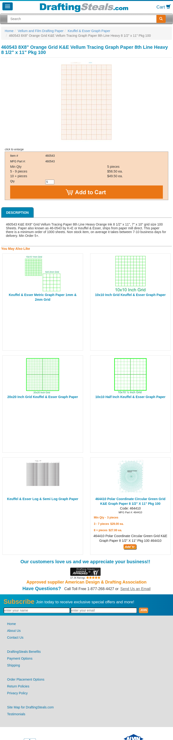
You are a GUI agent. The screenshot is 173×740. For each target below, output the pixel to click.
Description (17, 212)
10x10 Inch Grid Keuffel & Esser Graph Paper (130, 295)
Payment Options (19, 658)
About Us (14, 631)
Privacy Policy (17, 693)
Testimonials (16, 714)
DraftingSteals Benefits (24, 652)
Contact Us (15, 637)
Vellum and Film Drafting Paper (40, 31)
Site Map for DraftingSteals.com (30, 707)
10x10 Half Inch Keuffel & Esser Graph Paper (130, 397)
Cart (163, 6)
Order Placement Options (25, 679)
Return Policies (18, 686)
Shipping (13, 665)
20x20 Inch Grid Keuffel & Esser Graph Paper (42, 397)
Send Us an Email (135, 589)
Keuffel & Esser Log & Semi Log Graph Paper (42, 499)
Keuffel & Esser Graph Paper (89, 31)
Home (9, 31)
